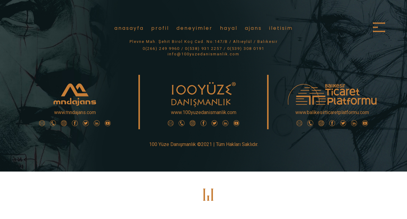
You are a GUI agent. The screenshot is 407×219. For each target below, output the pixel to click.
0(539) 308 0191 (245, 48)
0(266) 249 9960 (161, 48)
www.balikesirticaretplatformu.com (332, 112)
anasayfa (129, 28)
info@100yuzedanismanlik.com (203, 54)
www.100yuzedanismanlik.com (203, 112)
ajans (253, 28)
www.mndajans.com (75, 112)
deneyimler (194, 28)
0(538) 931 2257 (203, 48)
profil (160, 28)
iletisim (281, 28)
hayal (229, 28)
